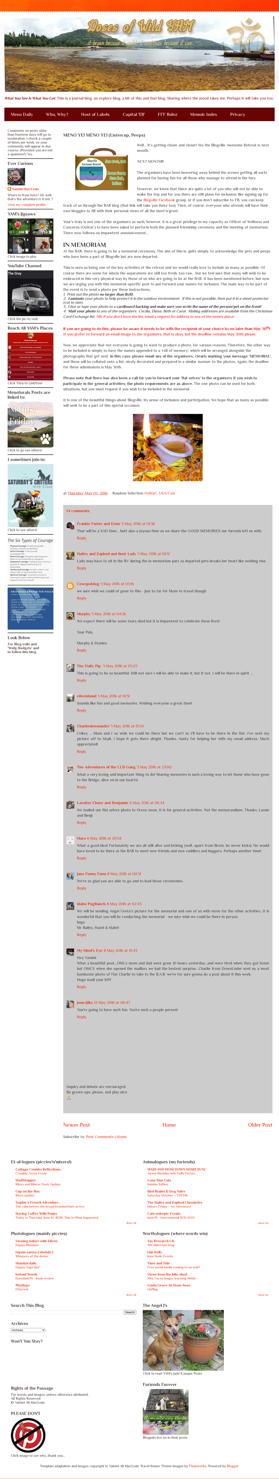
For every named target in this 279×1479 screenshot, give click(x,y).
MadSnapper (25, 1180)
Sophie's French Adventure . (37, 1203)
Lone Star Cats (159, 1180)
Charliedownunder (93, 726)
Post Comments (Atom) (106, 1137)
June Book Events (160, 1256)
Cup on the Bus (27, 1191)
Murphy (83, 614)
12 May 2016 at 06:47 (112, 1002)
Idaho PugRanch (91, 904)
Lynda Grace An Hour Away (169, 1285)
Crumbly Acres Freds (31, 1173)
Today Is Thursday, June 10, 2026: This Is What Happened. (57, 1217)
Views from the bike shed (167, 1274)
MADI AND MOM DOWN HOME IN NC (176, 1169)
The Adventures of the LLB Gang (106, 767)
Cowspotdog (88, 584)
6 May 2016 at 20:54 (104, 838)
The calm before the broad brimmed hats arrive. (50, 1206)
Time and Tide (158, 1263)
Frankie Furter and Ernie (98, 524)
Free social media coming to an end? (173, 1267)
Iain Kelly (154, 1252)
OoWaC (150, 493)
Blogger (232, 1466)
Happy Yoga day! (27, 1267)
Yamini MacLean (25, 189)
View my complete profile (27, 205)
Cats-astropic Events (163, 1214)
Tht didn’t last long (160, 1245)
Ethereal (21, 1289)
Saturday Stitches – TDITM (167, 1195)
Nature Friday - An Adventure (169, 1206)
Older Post (260, 1125)
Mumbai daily (26, 1263)
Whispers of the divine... (32, 1256)
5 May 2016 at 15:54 (127, 726)
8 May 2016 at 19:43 (120, 950)
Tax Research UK (161, 1241)
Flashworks (198, 1466)
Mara (81, 838)
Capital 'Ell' (134, 114)
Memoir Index (203, 114)
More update (24, 1195)
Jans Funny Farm (91, 874)
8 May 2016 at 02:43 (124, 904)
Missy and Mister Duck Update (38, 1184)
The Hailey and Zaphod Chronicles (174, 1203)
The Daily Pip (89, 666)
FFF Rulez (167, 114)
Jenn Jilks (85, 1002)
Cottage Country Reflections (38, 1169)
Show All (131, 1223)
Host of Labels (95, 114)
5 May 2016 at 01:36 (138, 524)
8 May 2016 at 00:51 (124, 874)
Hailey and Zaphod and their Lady (106, 554)
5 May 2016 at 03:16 (117, 584)
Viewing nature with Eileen (36, 1241)
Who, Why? (57, 114)
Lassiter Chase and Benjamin (102, 803)
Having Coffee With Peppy (36, 1214)
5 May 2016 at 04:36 (109, 614)
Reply (81, 538)
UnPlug (152, 1289)
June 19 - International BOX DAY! (171, 1217)
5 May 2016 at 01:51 (153, 554)
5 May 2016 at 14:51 (114, 696)
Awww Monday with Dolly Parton (171, 1173)
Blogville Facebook (159, 200)
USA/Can (167, 493)
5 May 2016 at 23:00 (154, 767)
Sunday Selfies (157, 1184)
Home (169, 1125)
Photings (22, 1285)
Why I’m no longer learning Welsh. (171, 1278)
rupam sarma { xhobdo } (34, 1252)
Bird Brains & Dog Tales (166, 1191)
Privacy (237, 114)
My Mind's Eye (89, 950)
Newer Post (76, 1125)
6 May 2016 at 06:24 (146, 803)
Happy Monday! (26, 1245)
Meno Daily (22, 114)
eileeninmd (86, 696)
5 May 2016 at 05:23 (120, 666)
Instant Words (26, 1274)
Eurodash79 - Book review (34, 1278)
